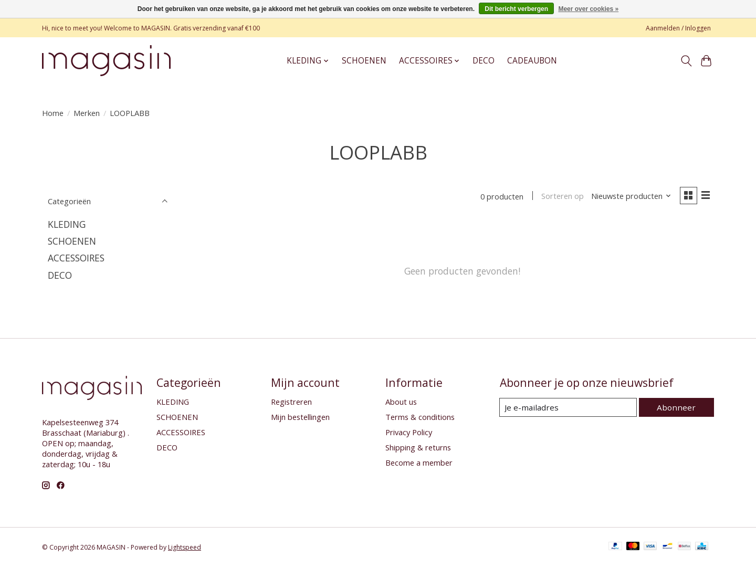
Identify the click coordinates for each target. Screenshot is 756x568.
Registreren (291, 402)
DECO (483, 60)
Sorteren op (560, 197)
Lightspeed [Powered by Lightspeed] (184, 548)
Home (53, 113)
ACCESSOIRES (76, 257)
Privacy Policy (408, 433)
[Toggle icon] (686, 60)
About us (401, 402)
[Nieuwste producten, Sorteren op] (629, 197)
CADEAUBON (532, 60)
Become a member (419, 463)
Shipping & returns (418, 448)
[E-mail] (569, 408)
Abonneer (677, 408)
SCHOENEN (364, 60)
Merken (87, 113)
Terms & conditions (420, 418)
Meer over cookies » (588, 9)
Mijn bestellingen (300, 418)
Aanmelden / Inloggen (678, 28)
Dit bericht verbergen (516, 9)
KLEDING (67, 224)
